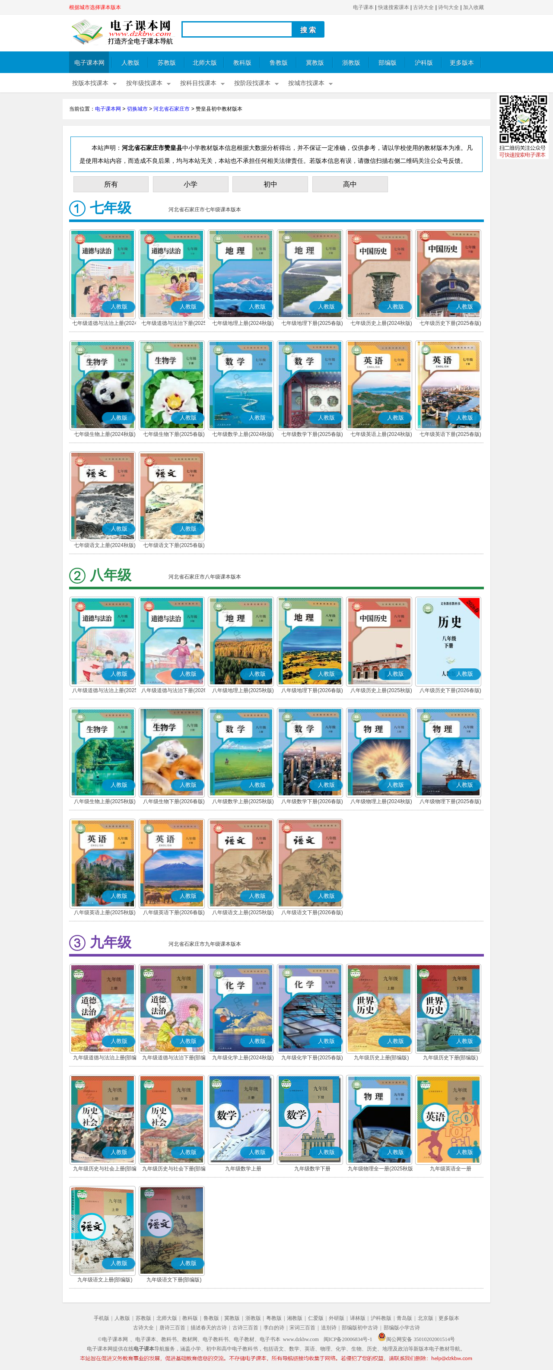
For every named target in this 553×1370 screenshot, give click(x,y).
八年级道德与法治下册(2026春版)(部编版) (174, 691)
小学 (190, 184)
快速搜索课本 (393, 7)
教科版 (242, 63)
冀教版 (315, 63)
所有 (111, 184)
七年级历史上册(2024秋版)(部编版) (381, 324)
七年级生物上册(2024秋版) (105, 434)
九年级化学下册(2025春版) (312, 1058)
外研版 (336, 1318)
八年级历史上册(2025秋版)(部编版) (381, 691)
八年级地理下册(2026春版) (312, 690)
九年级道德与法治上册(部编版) (105, 1058)
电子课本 (363, 7)
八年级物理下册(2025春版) (450, 801)
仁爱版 (316, 1318)
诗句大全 (448, 7)
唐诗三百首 (172, 1328)
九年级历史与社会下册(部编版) (174, 1169)
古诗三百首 (245, 1328)
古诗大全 (423, 7)
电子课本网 (89, 63)
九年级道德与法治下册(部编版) (174, 1058)
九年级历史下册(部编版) (450, 1058)
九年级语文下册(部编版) (174, 1280)
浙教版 (351, 63)
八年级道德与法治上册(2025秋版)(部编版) (104, 691)
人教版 (130, 63)
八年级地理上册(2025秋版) (243, 690)
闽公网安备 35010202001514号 (416, 1339)
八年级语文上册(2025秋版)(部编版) (243, 913)
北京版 (425, 1318)
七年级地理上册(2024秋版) (243, 323)
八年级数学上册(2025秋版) (243, 801)
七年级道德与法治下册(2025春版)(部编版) (174, 324)
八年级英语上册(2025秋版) (105, 912)
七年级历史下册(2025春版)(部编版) (450, 324)
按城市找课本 (306, 83)
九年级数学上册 (243, 1169)
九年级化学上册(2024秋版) (243, 1058)
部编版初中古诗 (360, 1328)
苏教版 (167, 63)
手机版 (101, 1318)
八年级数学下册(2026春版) (312, 801)
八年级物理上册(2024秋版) (381, 801)
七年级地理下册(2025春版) (312, 323)
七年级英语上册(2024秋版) (381, 434)
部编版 (387, 63)
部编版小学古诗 (402, 1328)
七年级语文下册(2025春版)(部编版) (174, 546)
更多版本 (462, 63)
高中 (350, 184)
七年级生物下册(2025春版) (174, 434)
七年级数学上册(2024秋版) (243, 434)
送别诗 (329, 1328)
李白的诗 (274, 1328)
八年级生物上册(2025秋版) (105, 801)
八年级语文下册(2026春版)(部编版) (312, 913)
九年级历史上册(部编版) (381, 1058)
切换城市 (137, 109)
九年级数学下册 (312, 1169)
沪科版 (424, 63)
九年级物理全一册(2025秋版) (381, 1169)
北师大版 (205, 63)
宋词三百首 (302, 1328)
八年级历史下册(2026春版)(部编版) (450, 691)
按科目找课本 (198, 83)
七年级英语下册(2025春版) (450, 434)
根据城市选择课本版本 (95, 7)
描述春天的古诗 (209, 1328)
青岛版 (404, 1318)
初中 (270, 184)
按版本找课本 (90, 83)
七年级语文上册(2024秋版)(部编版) (105, 546)
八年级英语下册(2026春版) (174, 912)
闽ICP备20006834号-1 (348, 1339)
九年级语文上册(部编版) (105, 1280)
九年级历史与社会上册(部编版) (105, 1169)
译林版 (357, 1318)
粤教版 (274, 1318)
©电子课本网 (113, 1339)
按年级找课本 (144, 83)
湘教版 (294, 1318)
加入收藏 (473, 7)
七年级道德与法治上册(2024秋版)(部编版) (104, 324)
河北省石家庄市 (171, 109)
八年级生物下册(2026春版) (174, 801)
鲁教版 (279, 63)
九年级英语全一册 (450, 1169)
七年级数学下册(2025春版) (312, 434)
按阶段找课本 (252, 83)
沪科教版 (381, 1318)
